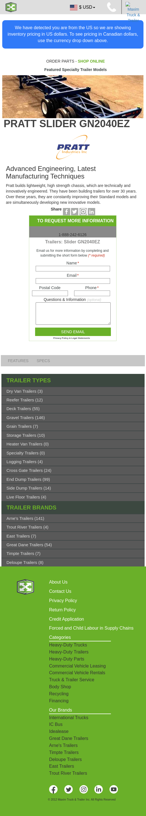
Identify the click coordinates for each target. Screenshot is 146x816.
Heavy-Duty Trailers (68, 652)
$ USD (82, 7)
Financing (59, 700)
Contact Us (60, 591)
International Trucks (68, 717)
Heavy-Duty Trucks (68, 645)
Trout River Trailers (68, 773)
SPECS (43, 360)
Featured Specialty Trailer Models (75, 69)
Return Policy (62, 609)
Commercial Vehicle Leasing (77, 666)
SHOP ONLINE (91, 61)
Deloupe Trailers (65, 759)
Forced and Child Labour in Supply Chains (91, 628)
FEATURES (19, 360)
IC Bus (56, 724)
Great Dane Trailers (68, 738)
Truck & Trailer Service (71, 679)
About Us (58, 582)
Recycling (59, 693)
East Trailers (61, 766)
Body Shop (60, 686)
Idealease (59, 731)
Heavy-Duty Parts (66, 659)
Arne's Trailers (63, 745)
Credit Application (66, 619)
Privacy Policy (63, 600)
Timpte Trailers (64, 752)
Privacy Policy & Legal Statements (71, 338)
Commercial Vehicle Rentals (77, 672)
